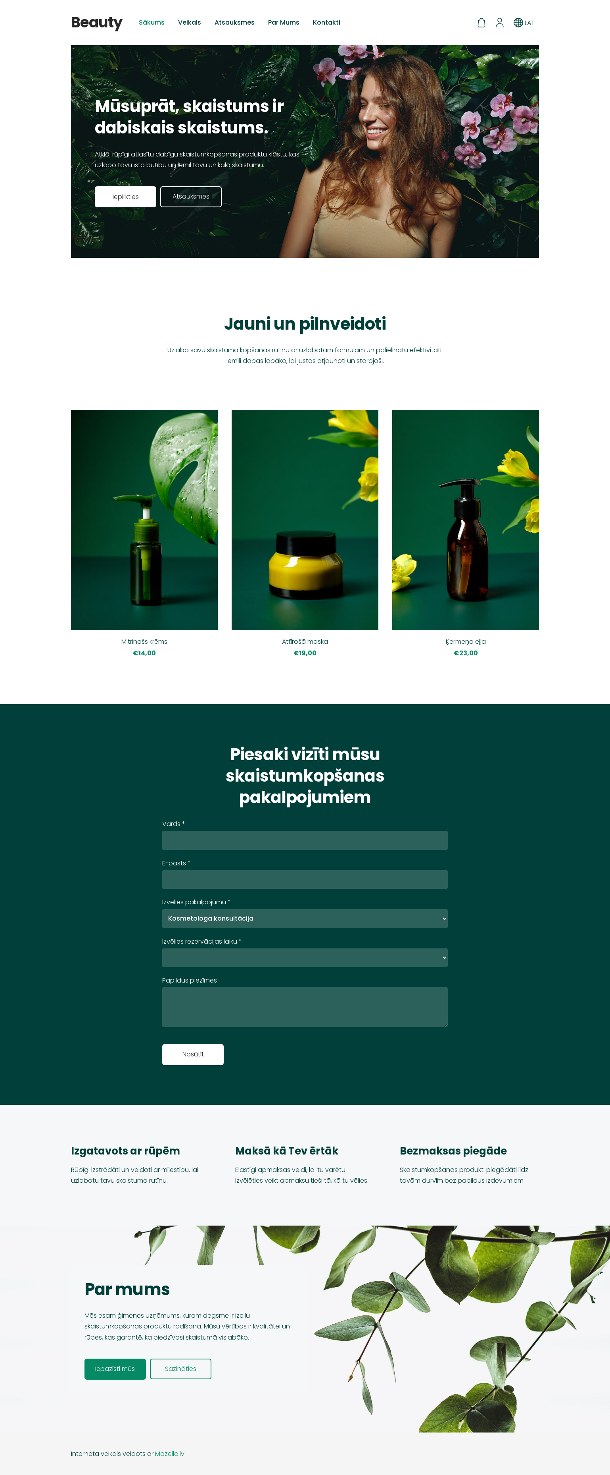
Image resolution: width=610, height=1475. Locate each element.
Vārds (173, 823)
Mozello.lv (169, 1453)
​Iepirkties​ (126, 196)
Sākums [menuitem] (152, 22)
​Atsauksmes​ (191, 196)
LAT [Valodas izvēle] (524, 22)
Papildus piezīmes (189, 980)
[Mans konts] (500, 23)
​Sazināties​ (180, 1368)
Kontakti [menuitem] (326, 22)
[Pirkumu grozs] (481, 23)
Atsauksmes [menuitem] (235, 22)
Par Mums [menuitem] (283, 22)
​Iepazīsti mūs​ (115, 1368)
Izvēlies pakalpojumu (196, 902)
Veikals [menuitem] (189, 22)
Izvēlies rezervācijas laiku (202, 941)
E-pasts (176, 863)
